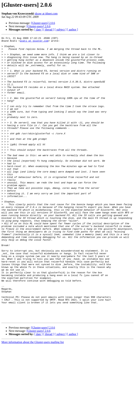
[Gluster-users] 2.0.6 (43, 23)
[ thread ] (48, 29)
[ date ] (38, 29)
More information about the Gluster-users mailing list (32, 398)
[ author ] (72, 29)
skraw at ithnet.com (46, 13)
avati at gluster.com (34, 41)
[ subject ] (60, 29)
